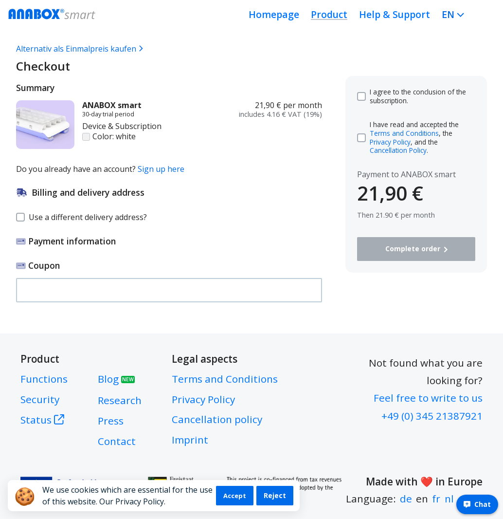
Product (329, 14)
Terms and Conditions (404, 133)
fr (436, 498)
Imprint (190, 439)
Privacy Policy (390, 142)
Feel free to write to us (428, 398)
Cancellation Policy (398, 150)
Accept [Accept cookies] (234, 495)
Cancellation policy (217, 419)
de (406, 498)
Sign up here (161, 169)
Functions (44, 379)
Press (111, 420)
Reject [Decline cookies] (275, 495)
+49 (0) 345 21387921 (432, 416)
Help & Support (394, 14)
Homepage (274, 14)
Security (39, 399)
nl (449, 498)
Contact (117, 441)
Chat (477, 504)
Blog (116, 379)
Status (42, 419)
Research (120, 400)
